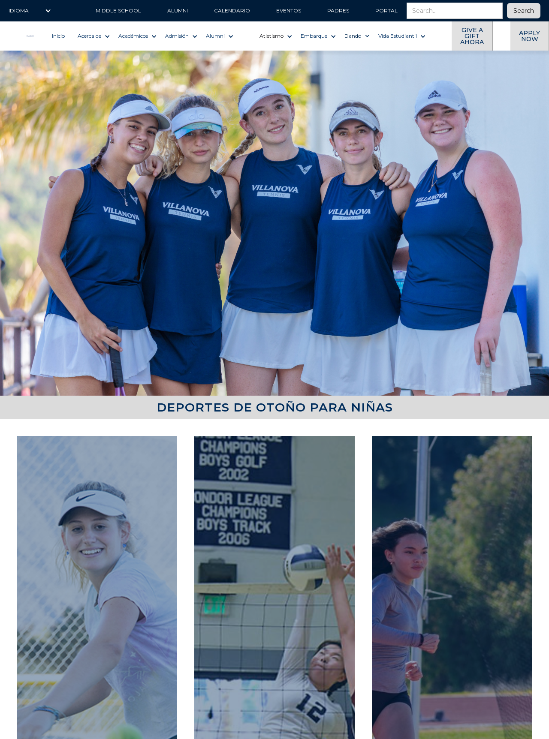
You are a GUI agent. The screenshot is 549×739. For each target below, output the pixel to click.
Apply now (529, 36)
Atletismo (271, 36)
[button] (30, 11)
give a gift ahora (472, 36)
